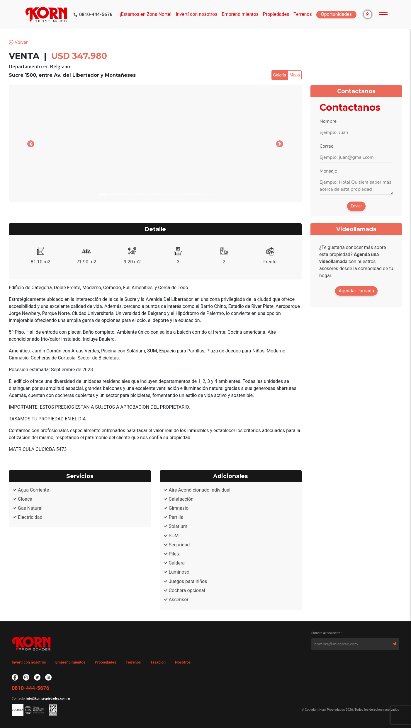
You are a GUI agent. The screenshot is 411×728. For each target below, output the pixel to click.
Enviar (356, 206)
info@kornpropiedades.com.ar (48, 698)
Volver (18, 42)
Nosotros (183, 662)
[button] (31, 143)
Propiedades (105, 662)
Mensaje (328, 171)
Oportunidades (336, 14)
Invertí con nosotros (197, 14)
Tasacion (158, 662)
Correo (327, 146)
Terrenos (302, 14)
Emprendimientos (240, 14)
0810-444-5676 (96, 14)
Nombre (328, 121)
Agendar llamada (356, 291)
